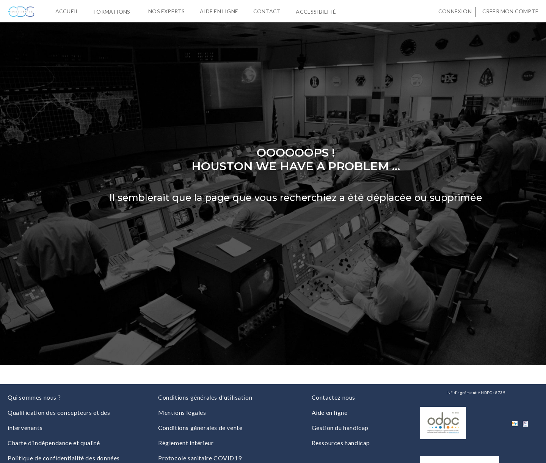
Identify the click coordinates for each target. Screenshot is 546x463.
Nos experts (166, 11)
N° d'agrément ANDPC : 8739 (476, 392)
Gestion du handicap (340, 427)
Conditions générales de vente (200, 427)
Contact (267, 11)
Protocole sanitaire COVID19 (200, 457)
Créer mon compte (510, 11)
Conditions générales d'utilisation (205, 397)
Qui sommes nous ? (34, 397)
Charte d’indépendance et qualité (54, 442)
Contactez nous (333, 397)
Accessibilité (317, 11)
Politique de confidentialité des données (64, 457)
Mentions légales (182, 412)
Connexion (455, 11)
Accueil (66, 11)
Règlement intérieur (185, 442)
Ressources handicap (341, 442)
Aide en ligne (219, 11)
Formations (113, 11)
